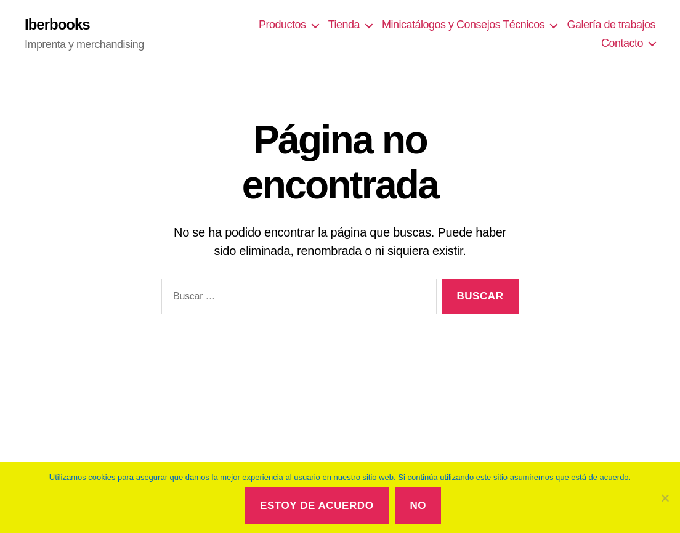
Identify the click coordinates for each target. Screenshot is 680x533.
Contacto (622, 43)
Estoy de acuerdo (316, 505)
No (418, 505)
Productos (282, 24)
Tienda (344, 24)
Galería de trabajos (611, 24)
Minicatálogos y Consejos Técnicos (463, 24)
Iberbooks (57, 24)
